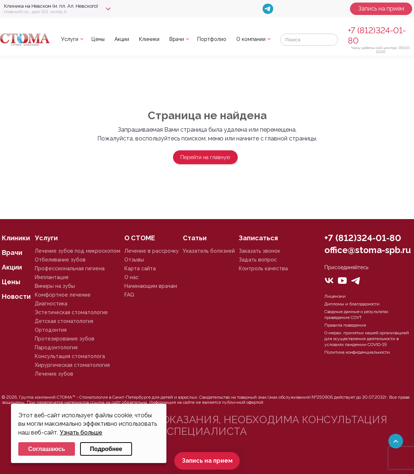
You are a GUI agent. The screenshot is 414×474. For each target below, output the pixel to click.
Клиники (149, 39)
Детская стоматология (64, 321)
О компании (251, 39)
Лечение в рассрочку (151, 251)
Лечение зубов (54, 374)
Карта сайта (140, 268)
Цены (98, 39)
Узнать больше (81, 432)
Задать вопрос (258, 260)
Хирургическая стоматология (72, 365)
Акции (121, 39)
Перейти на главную (205, 157)
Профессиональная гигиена (70, 268)
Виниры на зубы (55, 286)
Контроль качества (263, 268)
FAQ (129, 295)
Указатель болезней (209, 251)
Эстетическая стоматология (71, 312)
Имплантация (51, 277)
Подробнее (106, 449)
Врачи (176, 39)
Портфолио (211, 39)
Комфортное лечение (63, 295)
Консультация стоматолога (70, 356)
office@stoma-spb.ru (367, 250)
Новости (16, 296)
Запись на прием (381, 8)
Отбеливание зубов (60, 260)
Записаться (258, 238)
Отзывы (134, 260)
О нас (131, 277)
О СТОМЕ (139, 238)
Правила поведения (345, 325)
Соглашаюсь (46, 449)
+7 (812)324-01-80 (362, 238)
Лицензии (335, 296)
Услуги (69, 39)
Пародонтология (56, 347)
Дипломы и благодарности (352, 303)
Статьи (195, 238)
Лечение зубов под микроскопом (77, 251)
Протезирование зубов (64, 339)
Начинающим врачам (150, 286)
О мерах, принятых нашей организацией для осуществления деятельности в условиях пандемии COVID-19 (366, 338)
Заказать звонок (259, 251)
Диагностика (51, 303)
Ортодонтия (51, 330)
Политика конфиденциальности (357, 352)
